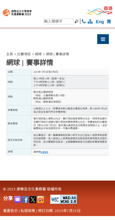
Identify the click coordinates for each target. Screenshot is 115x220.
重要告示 (10, 210)
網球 (38, 54)
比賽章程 (44, 152)
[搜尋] (59, 21)
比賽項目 (24, 54)
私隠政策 (28, 210)
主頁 (9, 54)
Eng (100, 21)
